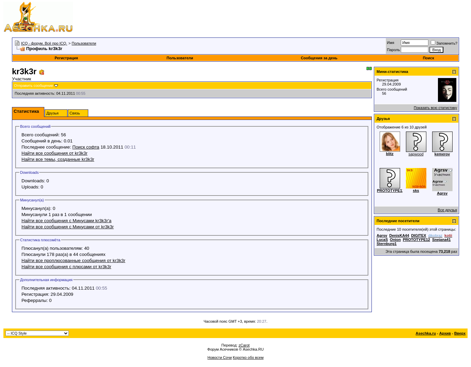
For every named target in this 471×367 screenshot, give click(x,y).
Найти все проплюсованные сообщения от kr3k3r (73, 260)
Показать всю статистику (435, 108)
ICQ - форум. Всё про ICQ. (44, 43)
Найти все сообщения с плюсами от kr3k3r (66, 266)
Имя (390, 43)
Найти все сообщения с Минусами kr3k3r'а (66, 220)
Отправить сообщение (33, 85)
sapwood (415, 154)
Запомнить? (444, 43)
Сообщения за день (319, 58)
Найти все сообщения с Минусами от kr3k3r (67, 226)
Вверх (460, 333)
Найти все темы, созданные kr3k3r (57, 159)
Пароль (393, 50)
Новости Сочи (220, 357)
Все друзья (447, 210)
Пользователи (84, 43)
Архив (445, 333)
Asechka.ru (426, 333)
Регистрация (66, 58)
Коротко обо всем (248, 357)
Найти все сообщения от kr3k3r (54, 153)
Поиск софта (85, 147)
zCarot (244, 345)
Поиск (428, 58)
